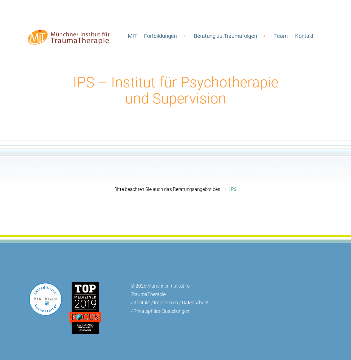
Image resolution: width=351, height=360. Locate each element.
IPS (233, 189)
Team (281, 36)
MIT (132, 36)
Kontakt (304, 36)
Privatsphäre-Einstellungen (161, 311)
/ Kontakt (140, 302)
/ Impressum (164, 302)
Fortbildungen (160, 36)
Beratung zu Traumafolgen (225, 36)
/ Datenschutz (194, 302)
